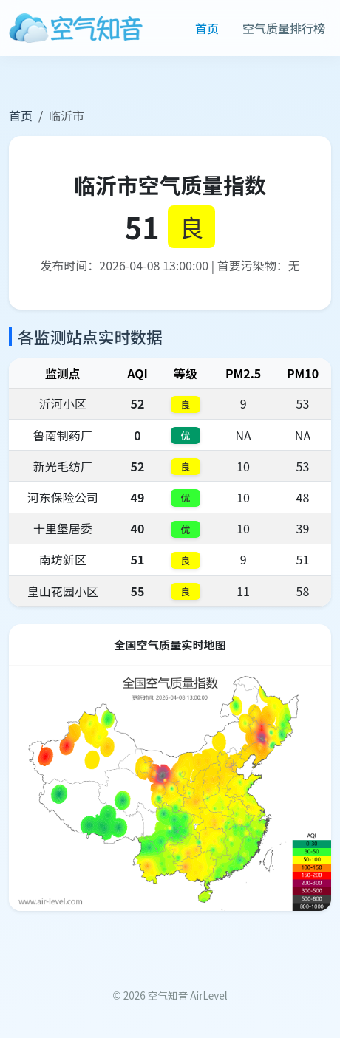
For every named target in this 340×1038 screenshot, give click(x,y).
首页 (207, 28)
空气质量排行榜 (283, 28)
